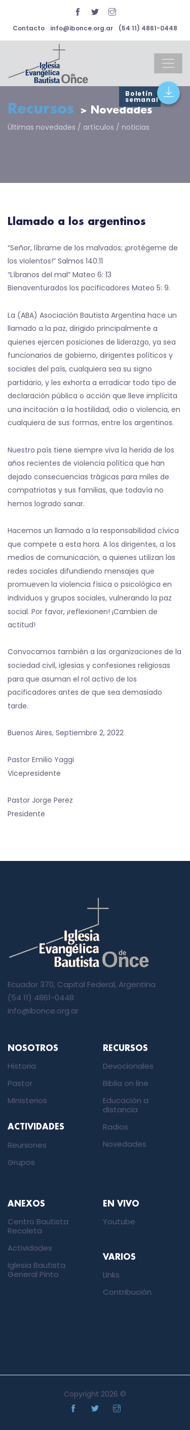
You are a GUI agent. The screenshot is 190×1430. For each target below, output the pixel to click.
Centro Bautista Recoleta (38, 1226)
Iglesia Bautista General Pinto (36, 1270)
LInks (111, 1274)
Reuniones (27, 1145)
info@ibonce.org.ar (81, 28)
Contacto (29, 28)
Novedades (124, 1144)
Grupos (21, 1162)
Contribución (127, 1292)
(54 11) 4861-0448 (148, 28)
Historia (22, 1066)
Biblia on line (125, 1083)
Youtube (119, 1221)
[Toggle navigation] (168, 63)
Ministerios (27, 1100)
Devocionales (128, 1066)
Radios (115, 1126)
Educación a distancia (125, 1105)
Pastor (20, 1083)
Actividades (30, 1248)
